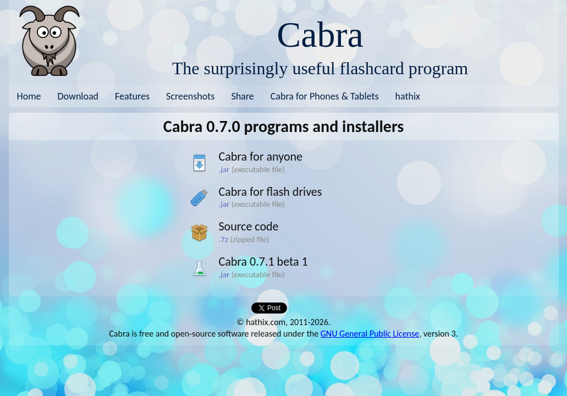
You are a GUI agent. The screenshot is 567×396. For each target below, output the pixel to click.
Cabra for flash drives (270, 191)
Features (132, 96)
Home (29, 96)
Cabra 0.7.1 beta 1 (263, 261)
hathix (407, 96)
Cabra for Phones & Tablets (325, 96)
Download (78, 96)
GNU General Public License (370, 333)
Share (242, 96)
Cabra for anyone (261, 156)
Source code (249, 226)
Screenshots (190, 96)
